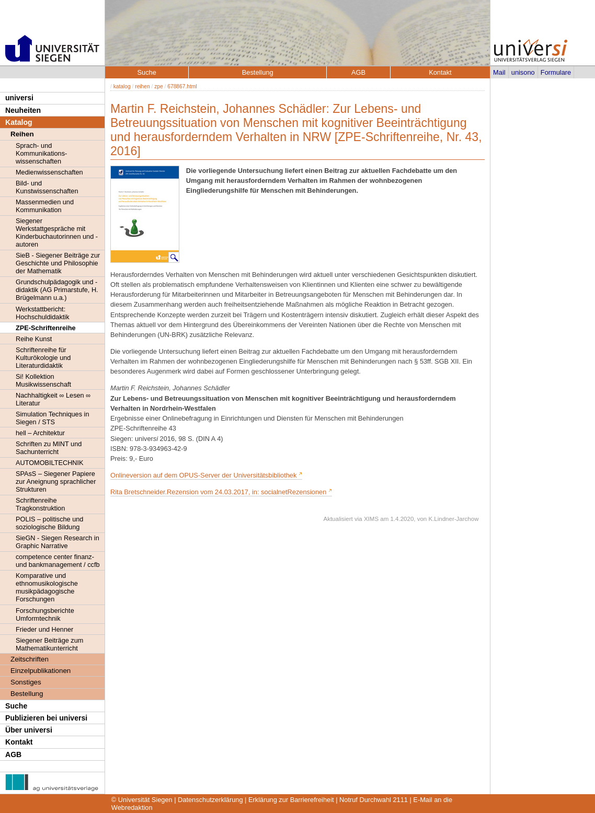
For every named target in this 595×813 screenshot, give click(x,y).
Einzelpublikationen (40, 671)
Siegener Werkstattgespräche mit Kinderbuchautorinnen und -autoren (57, 232)
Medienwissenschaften (49, 172)
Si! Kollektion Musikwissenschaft (43, 380)
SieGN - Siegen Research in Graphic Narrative (57, 542)
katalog (122, 86)
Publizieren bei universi (46, 718)
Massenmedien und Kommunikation (45, 206)
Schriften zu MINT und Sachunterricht (49, 448)
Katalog (18, 122)
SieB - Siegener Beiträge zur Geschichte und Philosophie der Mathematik (58, 263)
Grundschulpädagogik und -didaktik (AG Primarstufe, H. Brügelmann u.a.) (57, 289)
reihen (142, 86)
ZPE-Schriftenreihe (46, 328)
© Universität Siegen (142, 800)
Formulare (556, 72)
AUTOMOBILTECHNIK (50, 463)
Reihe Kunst (34, 339)
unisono (523, 72)
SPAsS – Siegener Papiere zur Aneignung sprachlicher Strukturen (56, 481)
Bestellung (26, 694)
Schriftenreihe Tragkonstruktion (40, 504)
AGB (13, 754)
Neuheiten (23, 110)
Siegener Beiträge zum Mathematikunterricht (49, 644)
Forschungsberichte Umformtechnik (45, 614)
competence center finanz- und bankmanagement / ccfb (58, 560)
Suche (16, 706)
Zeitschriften (29, 659)
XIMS (371, 519)
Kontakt (18, 742)
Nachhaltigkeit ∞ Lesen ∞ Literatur (53, 399)
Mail (499, 72)
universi (19, 98)
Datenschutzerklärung (210, 800)
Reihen (22, 134)
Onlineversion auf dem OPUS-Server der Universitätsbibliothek (204, 475)
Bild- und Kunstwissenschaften (47, 187)
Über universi (28, 730)
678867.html (182, 86)
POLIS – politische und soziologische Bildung (49, 523)
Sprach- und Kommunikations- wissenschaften (41, 153)
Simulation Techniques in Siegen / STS (52, 418)
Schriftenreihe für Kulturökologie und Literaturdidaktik (43, 357)
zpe (158, 86)
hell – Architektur (40, 433)
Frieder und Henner (44, 629)
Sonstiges (25, 682)
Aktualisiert (337, 519)
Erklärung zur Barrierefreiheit (291, 800)
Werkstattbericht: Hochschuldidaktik (43, 313)
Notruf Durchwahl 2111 (373, 800)
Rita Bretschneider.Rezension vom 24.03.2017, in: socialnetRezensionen (218, 492)
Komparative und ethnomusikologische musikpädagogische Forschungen (47, 587)
